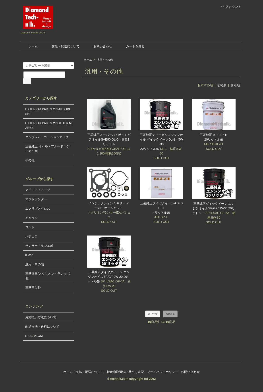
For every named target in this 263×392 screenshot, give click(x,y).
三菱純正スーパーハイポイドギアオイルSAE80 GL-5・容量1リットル (109, 139)
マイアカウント (228, 6)
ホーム (30, 46)
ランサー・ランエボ (39, 245)
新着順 (235, 85)
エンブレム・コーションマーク (47, 137)
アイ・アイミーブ (37, 190)
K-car (29, 255)
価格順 (221, 85)
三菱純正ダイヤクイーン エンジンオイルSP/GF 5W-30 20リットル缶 (213, 208)
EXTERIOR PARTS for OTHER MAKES (48, 125)
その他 (30, 160)
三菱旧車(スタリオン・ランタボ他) (47, 276)
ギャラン (31, 218)
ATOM (38, 336)
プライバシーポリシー (162, 372)
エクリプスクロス (37, 208)
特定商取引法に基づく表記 (125, 372)
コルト (30, 227)
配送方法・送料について (42, 326)
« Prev (152, 314)
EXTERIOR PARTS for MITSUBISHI (47, 111)
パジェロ (31, 236)
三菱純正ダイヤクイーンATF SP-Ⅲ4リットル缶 (161, 207)
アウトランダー (36, 199)
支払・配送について (62, 46)
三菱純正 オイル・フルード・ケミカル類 (47, 149)
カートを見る (132, 46)
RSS (28, 336)
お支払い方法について (40, 317)
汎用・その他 (105, 59)
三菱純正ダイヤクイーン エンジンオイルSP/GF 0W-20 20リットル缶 (108, 276)
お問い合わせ (99, 46)
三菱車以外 (33, 287)
